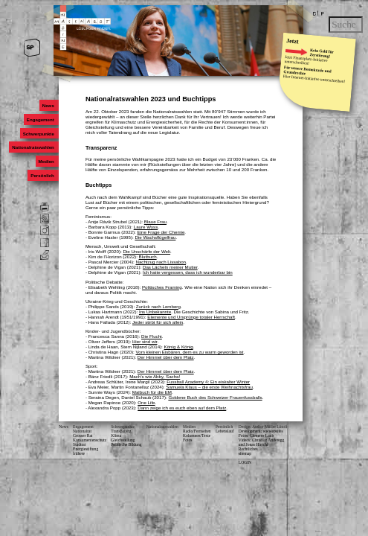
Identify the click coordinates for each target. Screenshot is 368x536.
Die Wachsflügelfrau (155, 237)
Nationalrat (82, 431)
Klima (116, 435)
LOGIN (245, 462)
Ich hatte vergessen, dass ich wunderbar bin (188, 272)
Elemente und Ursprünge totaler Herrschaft (191, 316)
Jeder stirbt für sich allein (157, 322)
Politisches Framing (162, 287)
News (48, 105)
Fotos (187, 440)
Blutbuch (148, 256)
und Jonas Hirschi (253, 444)
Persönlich (42, 175)
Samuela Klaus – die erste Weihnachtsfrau (209, 386)
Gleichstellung (123, 440)
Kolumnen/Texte (196, 435)
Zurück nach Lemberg (158, 306)
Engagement (40, 119)
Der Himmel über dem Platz (166, 357)
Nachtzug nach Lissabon (160, 261)
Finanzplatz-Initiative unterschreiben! (306, 59)
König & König (178, 346)
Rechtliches (248, 449)
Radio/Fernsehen (197, 431)
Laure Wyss (146, 226)
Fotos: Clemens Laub (256, 435)
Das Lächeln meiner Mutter (170, 266)
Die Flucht (151, 336)
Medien (46, 161)
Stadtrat (79, 444)
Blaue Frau (155, 221)
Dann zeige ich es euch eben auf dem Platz (182, 407)
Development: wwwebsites (261, 431)
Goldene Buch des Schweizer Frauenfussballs (215, 397)
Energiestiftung (85, 449)
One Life (146, 402)
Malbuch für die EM (152, 392)
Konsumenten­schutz (89, 440)
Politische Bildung (126, 444)
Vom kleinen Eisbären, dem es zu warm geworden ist (189, 351)
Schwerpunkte (38, 133)
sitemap (245, 453)
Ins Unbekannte (155, 311)
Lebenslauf (225, 431)
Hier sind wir (145, 341)
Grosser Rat (82, 435)
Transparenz (121, 431)
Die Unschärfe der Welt (146, 251)
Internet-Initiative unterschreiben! (318, 78)
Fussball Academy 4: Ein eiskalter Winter (208, 381)
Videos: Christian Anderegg (262, 440)
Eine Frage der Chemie (161, 231)
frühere (79, 453)
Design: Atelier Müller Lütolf (263, 426)
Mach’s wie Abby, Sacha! (154, 376)
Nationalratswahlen (33, 147)
